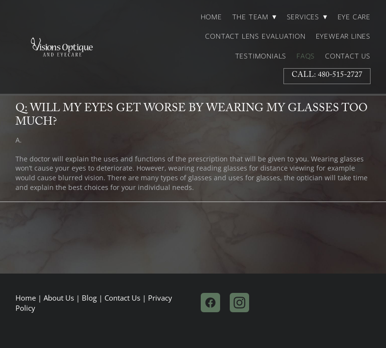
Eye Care (354, 17)
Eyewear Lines (343, 36)
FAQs (306, 56)
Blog (89, 298)
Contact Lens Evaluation (255, 36)
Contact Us (348, 56)
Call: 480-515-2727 (327, 75)
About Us (59, 298)
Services (307, 17)
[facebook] (210, 302)
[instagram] (239, 302)
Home (211, 17)
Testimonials (261, 56)
